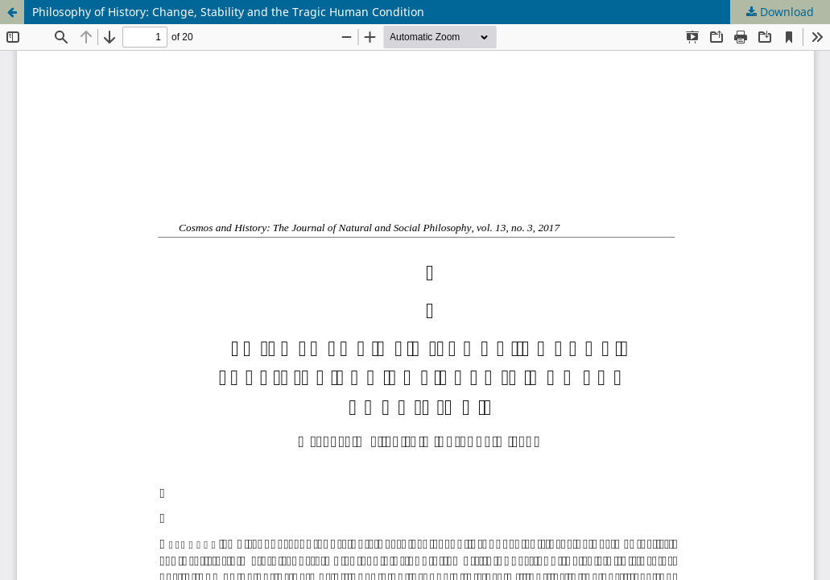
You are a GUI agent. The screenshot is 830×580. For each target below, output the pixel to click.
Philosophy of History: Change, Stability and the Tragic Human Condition (228, 11)
